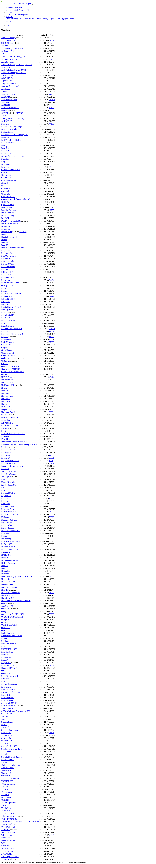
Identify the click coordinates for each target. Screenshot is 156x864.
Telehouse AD (6, 770)
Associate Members (26, 10)
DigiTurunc (5, 234)
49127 (51, 108)
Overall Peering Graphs (15, 19)
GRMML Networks (9, 372)
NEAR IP (5, 558)
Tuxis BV (5, 795)
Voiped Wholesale (8, 827)
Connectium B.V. (8, 197)
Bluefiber (5, 159)
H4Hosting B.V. (7, 380)
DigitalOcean (6, 232)
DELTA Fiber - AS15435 (11, 221)
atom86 (4, 110)
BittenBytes (6, 148)
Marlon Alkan (6, 525)
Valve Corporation (8, 803)
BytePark (5, 167)
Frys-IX (4, 337)
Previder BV (6, 657)
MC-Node (5, 533)
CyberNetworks (7, 205)
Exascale (4, 291)
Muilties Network (8, 547)
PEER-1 (4, 638)
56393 (51, 337)
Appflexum (5, 89)
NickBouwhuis (7, 584)
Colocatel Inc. (6, 191)
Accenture (5, 59)
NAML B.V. (6, 555)
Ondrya (4, 611)
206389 (52, 498)
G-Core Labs (6, 345)
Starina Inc (5, 746)
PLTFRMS (5, 649)
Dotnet (4, 240)
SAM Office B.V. (8, 708)
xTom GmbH (6, 854)
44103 (51, 124)
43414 (51, 377)
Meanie (4, 536)
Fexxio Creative (7, 307)
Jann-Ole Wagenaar (9, 474)
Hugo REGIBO (7, 409)
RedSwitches (6, 687)
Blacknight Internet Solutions (12, 156)
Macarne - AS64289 (9, 520)
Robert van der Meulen (10, 690)
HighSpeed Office (8, 385)
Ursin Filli (5, 800)
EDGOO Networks (8, 256)
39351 (51, 40)
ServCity (4, 716)
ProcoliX (4, 660)
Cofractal (5, 186)
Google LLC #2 (7, 369)
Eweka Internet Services (11, 283)
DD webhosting (7, 215)
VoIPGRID (5, 830)
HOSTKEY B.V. (7, 407)
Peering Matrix (23, 14)
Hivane (4, 388)
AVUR (4, 116)
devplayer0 (5, 229)
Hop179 (4, 391)
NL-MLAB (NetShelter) (10, 593)
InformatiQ (5, 436)
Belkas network (7, 137)
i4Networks (6, 417)
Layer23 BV (6, 496)
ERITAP (4, 269)
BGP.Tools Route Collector (12, 140)
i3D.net (4, 415)
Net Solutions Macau (9, 560)
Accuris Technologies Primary (13, 65)
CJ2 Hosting (6, 175)
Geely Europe (6, 350)
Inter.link (5, 447)
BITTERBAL (6, 151)
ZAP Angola (6, 857)
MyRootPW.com (7, 552)
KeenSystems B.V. (8, 485)
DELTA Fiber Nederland (10, 223)
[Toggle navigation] (33, 4)
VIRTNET (5, 819)
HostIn (4, 404)
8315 (51, 59)
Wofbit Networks (8, 848)
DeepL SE (5, 218)
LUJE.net (5, 512)
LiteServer (5, 501)
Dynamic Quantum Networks (12, 248)
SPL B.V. (5, 743)
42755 (51, 210)
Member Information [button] (14, 8)
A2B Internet (6, 54)
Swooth (4, 762)
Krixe (3, 490)
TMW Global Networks (10, 778)
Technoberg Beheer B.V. (10, 765)
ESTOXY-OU (6, 275)
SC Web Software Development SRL (15, 711)
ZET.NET (5, 859)
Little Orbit (5, 504)
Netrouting (5, 571)
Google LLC (6, 366)
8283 (51, 576)
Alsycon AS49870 (8, 83)
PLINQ (4, 646)
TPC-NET (5, 787)
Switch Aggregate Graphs (64, 19)
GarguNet (5, 347)
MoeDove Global (8, 541)
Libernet (4, 498)
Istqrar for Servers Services (12, 466)
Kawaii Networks (8, 482)
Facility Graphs (48, 19)
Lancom (4, 493)
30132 (51, 463)
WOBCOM (5, 846)
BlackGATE (6, 153)
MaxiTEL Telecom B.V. (10, 531)
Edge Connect (6, 250)
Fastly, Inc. (5, 302)
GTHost (4, 374)
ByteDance (5, 164)
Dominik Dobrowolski (10, 237)
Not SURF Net (7, 595)
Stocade (4, 754)
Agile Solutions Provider (11, 70)
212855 (52, 512)
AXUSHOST (6, 121)
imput (3, 431)
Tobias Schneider (8, 784)
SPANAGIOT (6, 735)
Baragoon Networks (9, 129)
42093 (51, 455)
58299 (51, 614)
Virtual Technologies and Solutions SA (16, 822)
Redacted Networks (9, 684)
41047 (51, 593)
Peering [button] (9, 12)
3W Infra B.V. (6, 46)
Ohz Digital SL (7, 606)
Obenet (4, 603)
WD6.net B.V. (6, 835)
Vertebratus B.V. (7, 813)
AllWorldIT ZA (7, 78)
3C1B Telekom (7, 43)
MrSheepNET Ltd (8, 544)
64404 (51, 280)
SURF (4, 760)
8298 (51, 461)
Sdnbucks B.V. (7, 714)
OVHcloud (5, 630)
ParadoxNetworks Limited (11, 636)
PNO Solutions (7, 652)
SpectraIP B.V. (7, 741)
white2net (5, 840)
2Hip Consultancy (8, 38)
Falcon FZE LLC (8, 299)
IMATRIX (5, 428)
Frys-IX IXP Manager (16, 3)
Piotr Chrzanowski (8, 644)
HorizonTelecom (7, 393)
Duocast (4, 242)
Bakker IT (5, 124)
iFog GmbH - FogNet (9, 426)
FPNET (4, 323)
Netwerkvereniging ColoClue (13, 576)
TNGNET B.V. (7, 781)
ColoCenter (5, 194)
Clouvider (5, 183)
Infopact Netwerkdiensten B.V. (13, 434)
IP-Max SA (5, 458)
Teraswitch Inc (7, 773)
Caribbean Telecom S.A (10, 170)
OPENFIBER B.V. (8, 617)
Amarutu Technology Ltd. (11, 86)
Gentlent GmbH (7, 353)
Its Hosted (5, 469)
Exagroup (5, 288)
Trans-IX (4, 789)
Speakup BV (6, 738)
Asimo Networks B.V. (10, 108)
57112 (51, 296)
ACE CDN (5, 67)
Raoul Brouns (7, 676)
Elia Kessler (6, 259)
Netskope (5, 574)
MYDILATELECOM (9, 549)
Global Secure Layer (9, 358)
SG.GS (4, 725)
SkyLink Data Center (9, 730)
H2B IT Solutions (8, 377)
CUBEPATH (6, 202)
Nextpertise (5, 579)
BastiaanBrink (7, 132)
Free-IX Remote (7, 326)
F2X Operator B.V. (8, 296)
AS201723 (5, 97)
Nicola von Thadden (9, 587)
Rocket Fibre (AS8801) (10, 692)
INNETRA (5, 439)
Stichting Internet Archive (11, 749)
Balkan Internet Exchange (11, 127)
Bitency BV (6, 145)
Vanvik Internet (7, 808)
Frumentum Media (8, 334)
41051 (51, 331)
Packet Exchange (8, 633)
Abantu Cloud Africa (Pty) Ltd (13, 56)
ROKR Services (7, 698)
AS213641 (5, 102)
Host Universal (7, 396)
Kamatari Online (7, 479)
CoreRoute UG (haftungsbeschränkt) (15, 199)
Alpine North (6, 81)
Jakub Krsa (6, 471)
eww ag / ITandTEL (9, 285)
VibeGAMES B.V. (8, 816)
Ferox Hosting (7, 304)
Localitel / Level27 (8, 506)
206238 (52, 329)
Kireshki (4, 487)
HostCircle (5, 399)
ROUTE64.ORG (7, 700)
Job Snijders (6, 477)
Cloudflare (5, 180)
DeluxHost (5, 226)
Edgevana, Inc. (7, 253)
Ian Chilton (5, 420)
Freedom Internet (8, 329)
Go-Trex (4, 364)
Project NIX (6, 663)
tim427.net (5, 776)
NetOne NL (5, 568)
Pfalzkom (5, 641)
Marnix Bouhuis (7, 528)
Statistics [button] (9, 17)
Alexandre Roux (7, 75)
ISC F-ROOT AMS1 (9, 463)
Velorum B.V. (6, 811)
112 (50, 94)
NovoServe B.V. (7, 598)
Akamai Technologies (10, 73)
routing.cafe (6, 703)
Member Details (12, 10)
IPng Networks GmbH (10, 461)
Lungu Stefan (6, 514)
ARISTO (4, 91)
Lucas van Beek (7, 509)
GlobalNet (5, 361)
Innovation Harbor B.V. (10, 442)
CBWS (4, 172)
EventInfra (5, 280)
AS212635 (5, 100)
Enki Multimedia (8, 267)
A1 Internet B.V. (7, 51)
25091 (51, 458)
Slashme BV (6, 733)
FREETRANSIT (7, 331)
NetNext (4, 566)
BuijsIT (4, 162)
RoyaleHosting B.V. (9, 706)
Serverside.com (7, 722)
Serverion (5, 719)
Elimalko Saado (7, 261)
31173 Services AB (8, 40)
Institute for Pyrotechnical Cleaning (15, 444)
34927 (51, 426)
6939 (51, 412)
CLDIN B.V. (6, 178)
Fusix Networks (7, 342)
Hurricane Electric (8, 412)
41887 (51, 665)
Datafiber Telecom (8, 210)
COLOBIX (5, 188)
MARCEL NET (7, 523)
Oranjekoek (5, 619)
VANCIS (4, 805)
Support (9, 21)
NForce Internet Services (11, 582)
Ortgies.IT (5, 622)
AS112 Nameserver (9, 94)
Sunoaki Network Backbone (12, 757)
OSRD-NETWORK (9, 625)
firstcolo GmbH (7, 315)
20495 (51, 835)
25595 (51, 733)
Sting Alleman (7, 751)
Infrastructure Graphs (33, 19)
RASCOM (5, 679)
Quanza (4, 671)
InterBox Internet (8, 450)
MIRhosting (6, 539)
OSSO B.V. (5, 628)
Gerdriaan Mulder (8, 355)
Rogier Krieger (7, 695)
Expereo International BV (11, 294)
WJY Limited (6, 843)
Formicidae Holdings (9, 320)
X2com (4, 851)
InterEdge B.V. (7, 452)
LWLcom (5, 517)
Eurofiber (5, 277)
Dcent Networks (7, 213)
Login (8, 25)
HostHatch (5, 401)
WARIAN (5, 832)
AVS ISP (5, 113)
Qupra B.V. (5, 673)
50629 (51, 517)
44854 (51, 269)
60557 (51, 81)
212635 (52, 100)
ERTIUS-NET (6, 272)
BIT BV (4, 143)
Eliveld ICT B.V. (8, 264)
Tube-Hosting (6, 792)
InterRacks (5, 455)
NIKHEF (5, 590)
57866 (51, 342)
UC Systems (6, 797)
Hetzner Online (7, 382)
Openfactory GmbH (9, 614)
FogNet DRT (6, 318)
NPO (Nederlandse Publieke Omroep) (16, 601)
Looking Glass (12, 14)
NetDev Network (8, 563)
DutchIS (4, 245)
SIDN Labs (5, 727)
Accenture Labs (7, 62)
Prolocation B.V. (7, 665)
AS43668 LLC (7, 105)
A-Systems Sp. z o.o (9, 48)
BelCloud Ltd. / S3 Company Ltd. (14, 135)
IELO (3, 423)
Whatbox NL (6, 838)
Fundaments (6, 339)
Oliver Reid (6, 609)
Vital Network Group (9, 824)
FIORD (4, 312)
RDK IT (4, 681)
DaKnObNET (6, 207)
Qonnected (5, 668)
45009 (51, 167)
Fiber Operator (7, 310)
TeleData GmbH (7, 768)
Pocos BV (5, 655)
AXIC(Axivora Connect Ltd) (12, 118)
